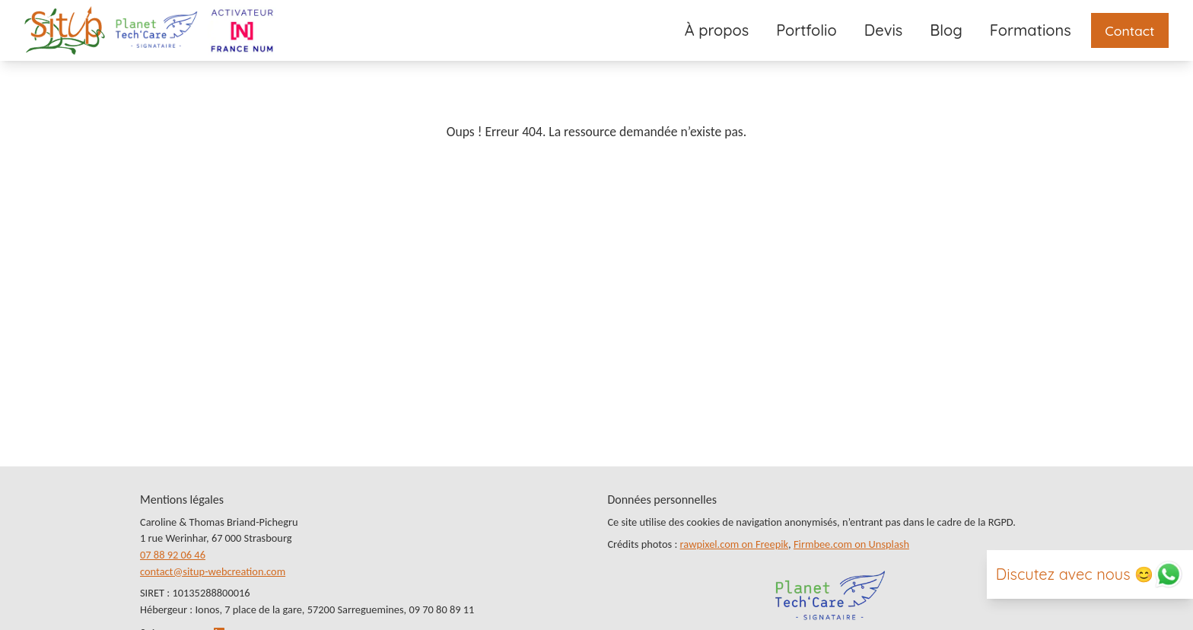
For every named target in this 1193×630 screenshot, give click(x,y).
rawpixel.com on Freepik (734, 544)
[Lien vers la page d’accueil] (64, 30)
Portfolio (806, 30)
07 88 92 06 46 (172, 555)
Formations (1030, 30)
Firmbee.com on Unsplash (851, 544)
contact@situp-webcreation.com (212, 571)
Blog (946, 30)
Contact (1129, 30)
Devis (883, 30)
